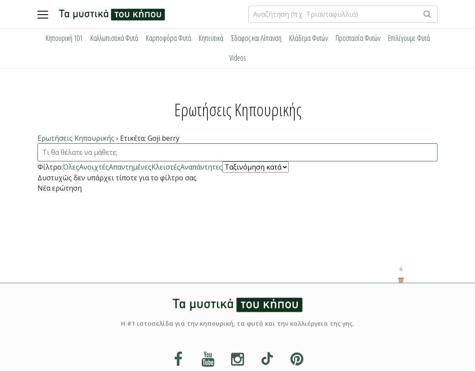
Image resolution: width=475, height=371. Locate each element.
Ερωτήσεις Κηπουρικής (75, 138)
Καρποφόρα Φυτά (168, 38)
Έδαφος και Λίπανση (256, 38)
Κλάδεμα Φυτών (308, 38)
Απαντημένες (130, 166)
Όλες (71, 166)
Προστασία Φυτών (358, 38)
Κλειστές (165, 166)
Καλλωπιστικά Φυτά (114, 38)
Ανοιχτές (94, 166)
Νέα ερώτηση (59, 188)
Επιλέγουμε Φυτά (409, 38)
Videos (237, 58)
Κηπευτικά (211, 38)
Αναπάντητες (201, 166)
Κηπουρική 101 (64, 38)
